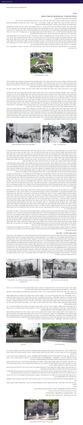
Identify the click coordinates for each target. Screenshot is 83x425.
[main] (41, 7)
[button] (81, 1)
